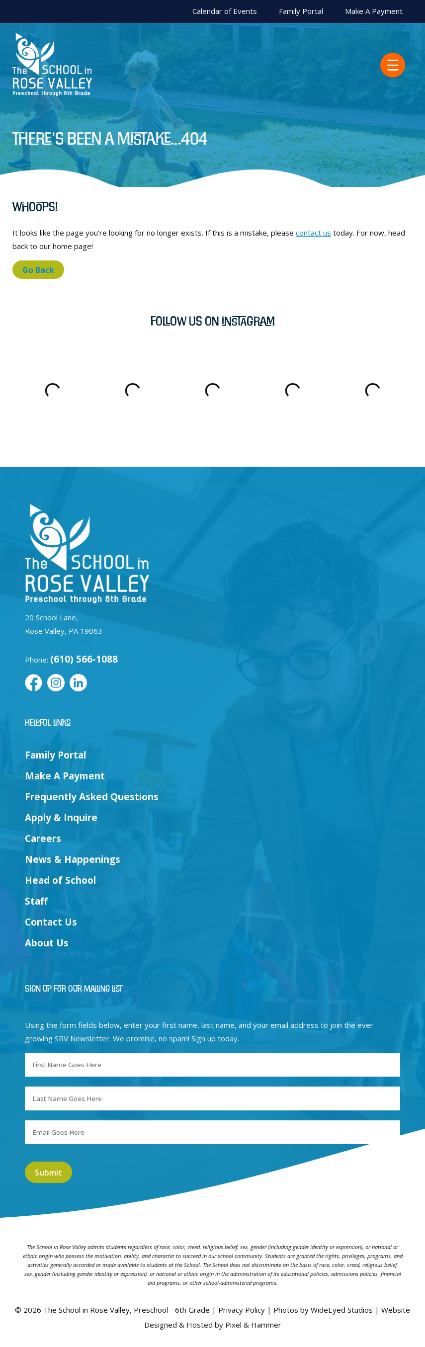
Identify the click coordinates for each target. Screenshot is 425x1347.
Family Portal (301, 11)
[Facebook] (33, 683)
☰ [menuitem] (393, 65)
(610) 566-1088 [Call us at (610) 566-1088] (84, 659)
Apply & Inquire (61, 817)
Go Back (38, 269)
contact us (313, 233)
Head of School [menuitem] (60, 880)
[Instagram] (56, 683)
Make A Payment (374, 11)
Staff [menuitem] (36, 901)
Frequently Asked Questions (92, 796)
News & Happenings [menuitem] (72, 859)
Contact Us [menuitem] (51, 922)
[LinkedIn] (78, 683)
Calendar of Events (224, 11)
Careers (43, 838)
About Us (47, 942)
